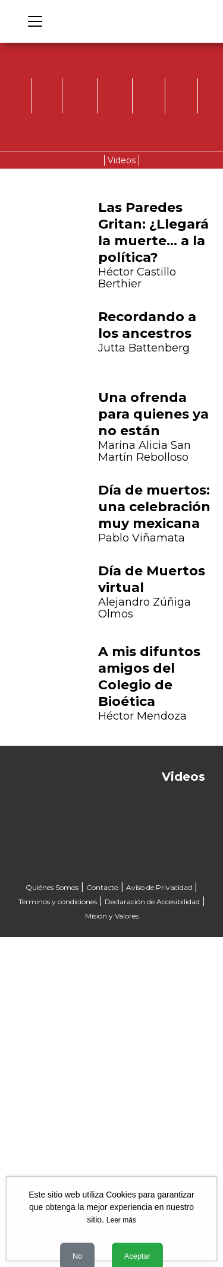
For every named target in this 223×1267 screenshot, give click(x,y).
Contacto (102, 887)
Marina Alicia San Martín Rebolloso (144, 451)
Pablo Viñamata (141, 537)
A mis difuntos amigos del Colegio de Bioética (149, 676)
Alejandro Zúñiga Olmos (144, 608)
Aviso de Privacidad (159, 887)
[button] (24, 563)
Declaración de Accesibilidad (152, 901)
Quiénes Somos (52, 887)
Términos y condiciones (57, 901)
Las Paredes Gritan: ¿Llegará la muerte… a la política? (153, 232)
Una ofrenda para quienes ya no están (153, 414)
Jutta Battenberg (144, 347)
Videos (122, 160)
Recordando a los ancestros (147, 325)
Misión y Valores (112, 915)
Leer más (121, 1220)
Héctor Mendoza (142, 716)
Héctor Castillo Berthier (137, 277)
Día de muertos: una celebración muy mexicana (154, 506)
